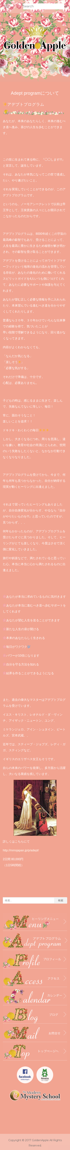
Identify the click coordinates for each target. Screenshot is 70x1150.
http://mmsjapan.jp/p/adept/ (21, 850)
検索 (60, 900)
